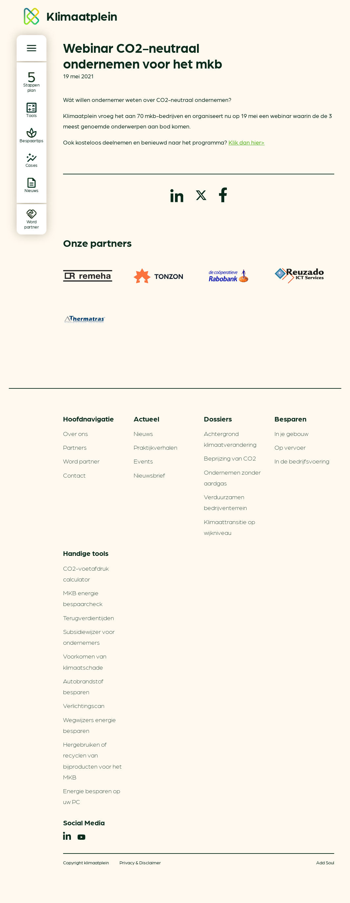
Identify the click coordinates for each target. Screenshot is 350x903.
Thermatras (85, 319)
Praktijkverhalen (155, 447)
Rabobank (228, 276)
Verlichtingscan (83, 705)
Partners (75, 447)
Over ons (75, 433)
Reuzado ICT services (299, 276)
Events (143, 460)
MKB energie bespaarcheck (82, 598)
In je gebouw (291, 433)
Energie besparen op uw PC (91, 796)
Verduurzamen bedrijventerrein (225, 502)
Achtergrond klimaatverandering (230, 439)
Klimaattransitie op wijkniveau (229, 527)
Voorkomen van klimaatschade (84, 661)
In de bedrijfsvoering (301, 460)
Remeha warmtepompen (87, 276)
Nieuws (143, 433)
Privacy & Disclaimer (140, 862)
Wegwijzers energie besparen (89, 725)
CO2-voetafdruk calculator (86, 573)
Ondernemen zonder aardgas (232, 477)
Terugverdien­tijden (88, 617)
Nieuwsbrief (149, 475)
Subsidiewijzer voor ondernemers (89, 637)
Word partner (81, 460)
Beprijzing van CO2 (230, 457)
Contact (74, 475)
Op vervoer (290, 447)
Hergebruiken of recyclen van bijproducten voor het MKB (92, 760)
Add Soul (325, 862)
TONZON (158, 276)
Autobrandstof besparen (83, 686)
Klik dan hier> (247, 142)
